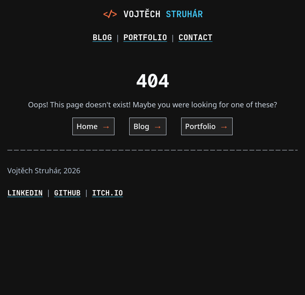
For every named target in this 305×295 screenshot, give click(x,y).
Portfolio (145, 37)
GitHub (67, 192)
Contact (196, 37)
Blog (102, 37)
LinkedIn (25, 192)
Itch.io (107, 192)
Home (93, 126)
